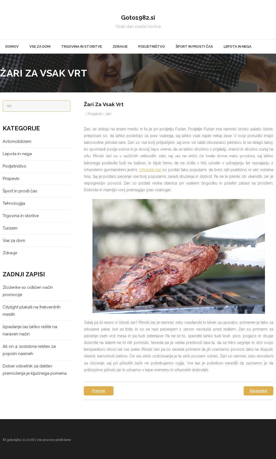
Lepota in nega (17, 153)
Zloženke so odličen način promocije (28, 291)
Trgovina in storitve (21, 215)
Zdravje (10, 253)
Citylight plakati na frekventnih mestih (32, 311)
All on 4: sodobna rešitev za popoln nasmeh (29, 350)
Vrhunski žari (150, 170)
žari (108, 114)
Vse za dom (14, 240)
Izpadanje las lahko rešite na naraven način (30, 330)
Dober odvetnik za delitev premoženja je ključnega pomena (35, 370)
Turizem (10, 228)
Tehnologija (14, 203)
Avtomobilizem (17, 141)
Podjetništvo (14, 166)
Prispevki (95, 114)
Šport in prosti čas (20, 191)
